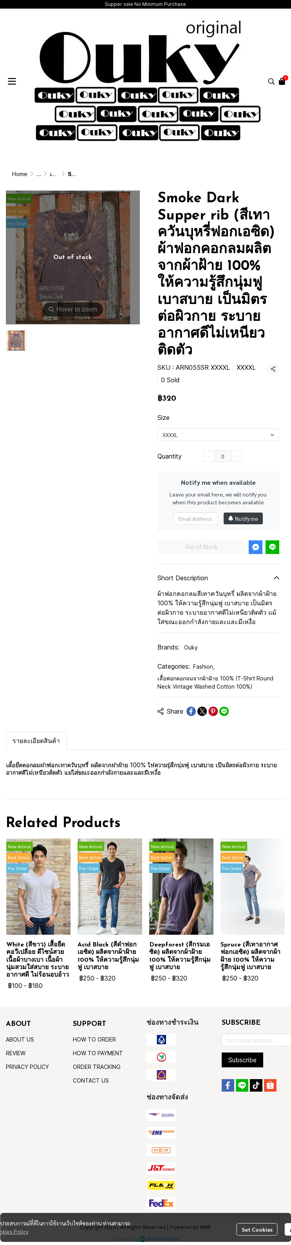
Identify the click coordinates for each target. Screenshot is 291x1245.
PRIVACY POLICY (27, 1066)
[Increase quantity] (237, 456)
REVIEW (15, 1053)
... (38, 174)
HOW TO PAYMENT (98, 1053)
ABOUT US (20, 1039)
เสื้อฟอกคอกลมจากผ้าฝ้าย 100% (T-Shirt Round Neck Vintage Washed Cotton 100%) (215, 682)
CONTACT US (91, 1080)
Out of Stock (201, 546)
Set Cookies (257, 1229)
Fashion (204, 666)
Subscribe (242, 1060)
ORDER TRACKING (97, 1066)
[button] (271, 81)
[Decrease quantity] (208, 456)
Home (19, 174)
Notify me (243, 518)
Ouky (191, 647)
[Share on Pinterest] (213, 711)
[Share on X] (202, 711)
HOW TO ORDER (94, 1039)
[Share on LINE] (224, 711)
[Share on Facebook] (191, 711)
